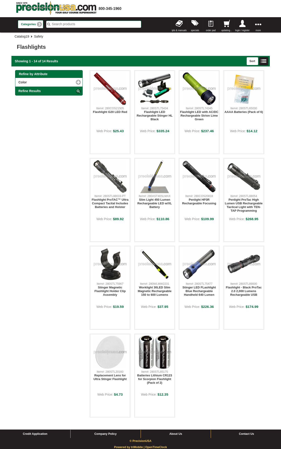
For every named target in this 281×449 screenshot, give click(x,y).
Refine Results (30, 91)
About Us (175, 433)
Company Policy (105, 433)
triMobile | (138, 447)
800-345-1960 (110, 9)
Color (41, 82)
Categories (28, 24)
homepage (56, 8)
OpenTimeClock (156, 447)
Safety (38, 36)
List (263, 61)
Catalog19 (22, 36)
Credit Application (35, 433)
